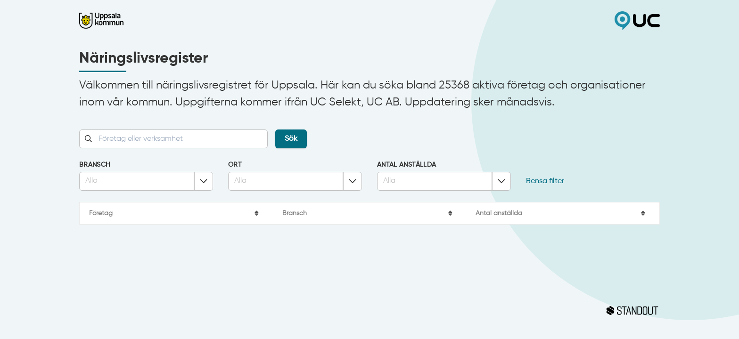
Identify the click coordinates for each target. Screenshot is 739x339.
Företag (101, 213)
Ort (235, 164)
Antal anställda (406, 164)
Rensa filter (545, 181)
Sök (291, 139)
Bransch (94, 164)
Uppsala (224, 20)
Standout (369, 310)
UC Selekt (515, 20)
